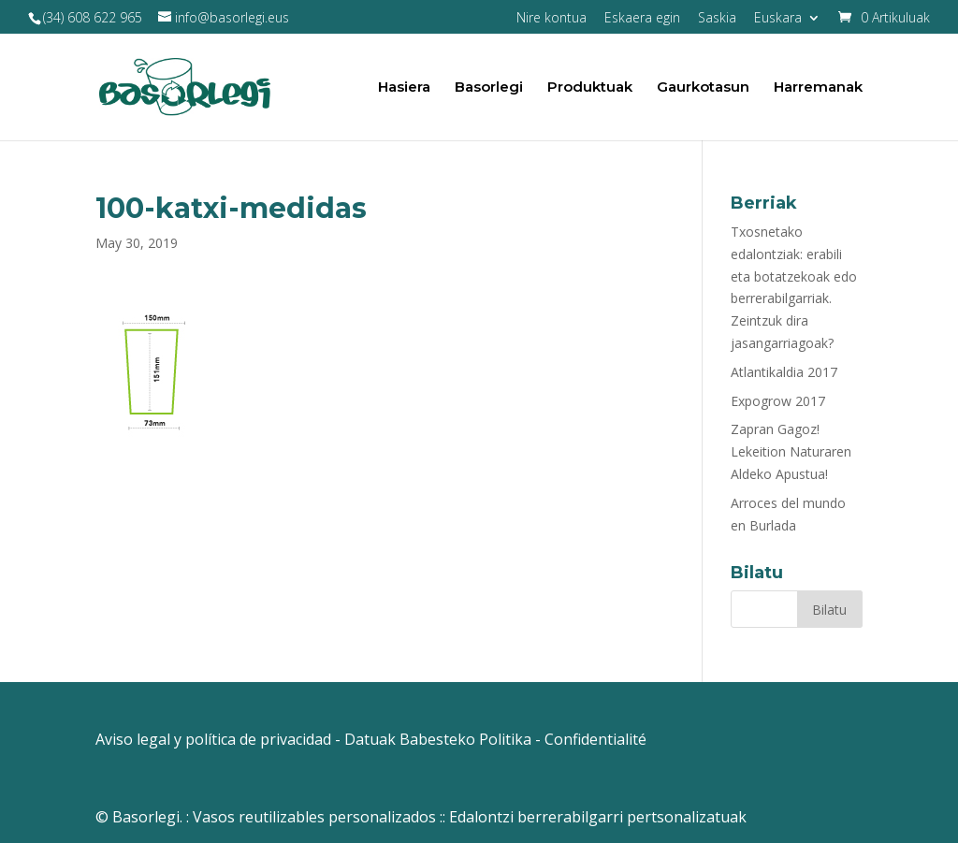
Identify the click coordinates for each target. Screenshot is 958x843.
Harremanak (818, 87)
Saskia (717, 18)
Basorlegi (489, 87)
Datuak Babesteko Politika (437, 739)
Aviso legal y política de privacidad (213, 739)
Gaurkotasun (703, 87)
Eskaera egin (642, 18)
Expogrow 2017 (778, 401)
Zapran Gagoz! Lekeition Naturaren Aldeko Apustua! (791, 451)
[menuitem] (787, 23)
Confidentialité (595, 739)
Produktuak (589, 87)
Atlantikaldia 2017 (784, 372)
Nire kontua (551, 18)
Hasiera (404, 87)
